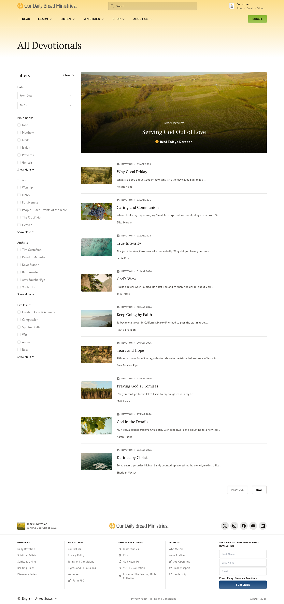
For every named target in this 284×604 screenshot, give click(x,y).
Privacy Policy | (226, 578)
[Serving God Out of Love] (174, 112)
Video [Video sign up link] (260, 8)
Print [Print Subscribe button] (240, 8)
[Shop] (119, 19)
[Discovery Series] (39, 574)
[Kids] (140, 555)
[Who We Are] (191, 549)
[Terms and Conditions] (90, 562)
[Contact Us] (90, 549)
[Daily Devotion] (39, 549)
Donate (257, 19)
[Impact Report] (191, 568)
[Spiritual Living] (39, 562)
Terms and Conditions (246, 578)
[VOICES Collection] (140, 568)
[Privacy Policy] (90, 555)
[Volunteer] (90, 574)
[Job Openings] (191, 562)
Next (259, 489)
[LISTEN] (68, 19)
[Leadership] (191, 574)
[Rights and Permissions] (90, 568)
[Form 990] (90, 580)
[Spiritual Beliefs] (39, 555)
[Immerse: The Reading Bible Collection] (140, 576)
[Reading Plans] (39, 568)
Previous (237, 489)
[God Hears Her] (140, 562)
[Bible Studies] (140, 549)
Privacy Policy (139, 598)
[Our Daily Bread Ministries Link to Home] (47, 6)
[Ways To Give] (191, 555)
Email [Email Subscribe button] (250, 8)
